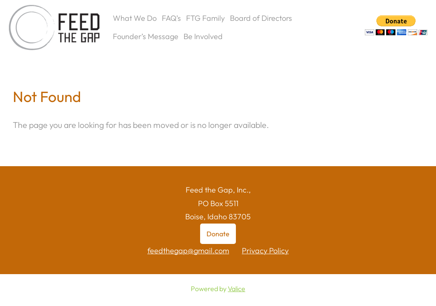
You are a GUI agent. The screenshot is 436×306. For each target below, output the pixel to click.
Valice (236, 288)
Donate (218, 234)
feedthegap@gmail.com (188, 250)
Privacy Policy (265, 250)
